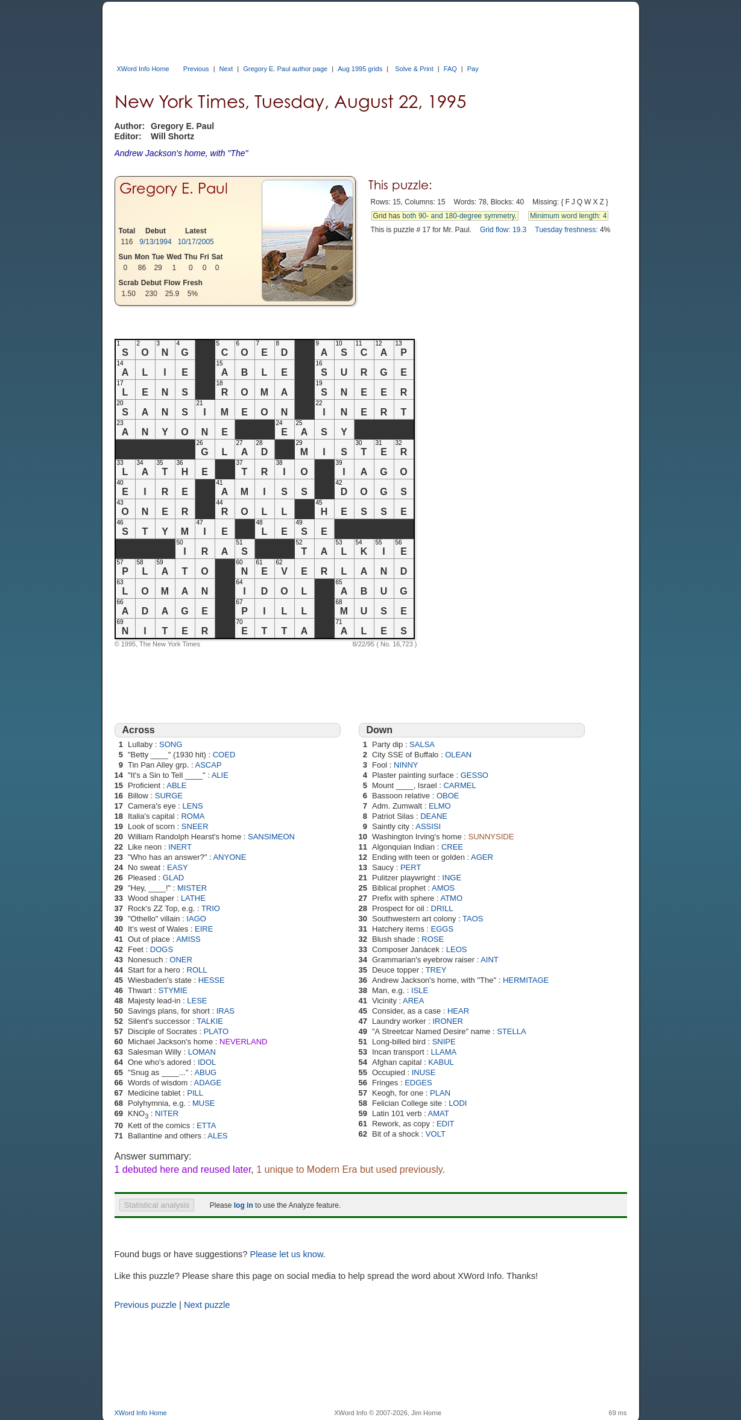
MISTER (192, 887)
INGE (451, 877)
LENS (193, 805)
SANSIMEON (271, 836)
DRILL (442, 908)
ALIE (220, 775)
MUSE (203, 1103)
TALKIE (210, 1021)
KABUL (441, 1062)
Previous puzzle (146, 1305)
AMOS (443, 887)
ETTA (206, 1125)
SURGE (169, 795)
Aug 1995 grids (360, 68)
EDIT (446, 1123)
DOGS (161, 949)
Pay (473, 68)
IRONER (447, 1021)
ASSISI (428, 826)
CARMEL (459, 785)
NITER (166, 1113)
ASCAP (208, 764)
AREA (413, 1000)
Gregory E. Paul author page (285, 68)
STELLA (511, 1031)
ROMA (192, 816)
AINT (490, 959)
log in (243, 1205)
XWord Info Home (143, 68)
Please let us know (286, 1254)
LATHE (193, 898)
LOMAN (202, 1051)
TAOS (472, 918)
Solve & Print (414, 68)
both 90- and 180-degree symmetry (458, 216)
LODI (458, 1103)
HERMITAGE (526, 980)
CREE (452, 846)
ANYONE (229, 857)
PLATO (216, 1031)
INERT (180, 846)
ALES (217, 1135)
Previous (196, 68)
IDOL (207, 1062)
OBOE (448, 795)
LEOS (456, 949)
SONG (170, 744)
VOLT (436, 1133)
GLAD (173, 877)
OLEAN (458, 754)
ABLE (176, 785)
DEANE (433, 816)
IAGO (196, 918)
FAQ (450, 68)
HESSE (211, 980)
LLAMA (444, 1051)
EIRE (204, 928)
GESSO (474, 775)
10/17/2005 (196, 242)
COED (224, 754)
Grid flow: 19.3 (503, 230)
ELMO (440, 805)
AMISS (188, 939)
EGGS (442, 928)
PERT (410, 867)
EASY (177, 867)
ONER (180, 959)
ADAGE (208, 1082)
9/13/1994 (155, 242)
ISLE (419, 990)
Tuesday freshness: (566, 230)
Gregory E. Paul (173, 188)
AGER (482, 857)
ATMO (451, 898)
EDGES (418, 1082)
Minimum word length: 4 (568, 216)
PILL (195, 1092)
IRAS (225, 1010)
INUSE (424, 1072)
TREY (436, 969)
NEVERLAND (243, 1041)
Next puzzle (207, 1305)
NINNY (406, 764)
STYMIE (173, 990)
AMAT (438, 1113)
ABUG (205, 1072)
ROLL (197, 969)
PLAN (440, 1092)
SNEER (195, 826)
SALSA (422, 744)
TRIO (210, 908)
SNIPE (444, 1041)
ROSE (432, 939)
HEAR (458, 1010)
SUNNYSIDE (491, 836)
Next (226, 68)
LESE (197, 1000)
